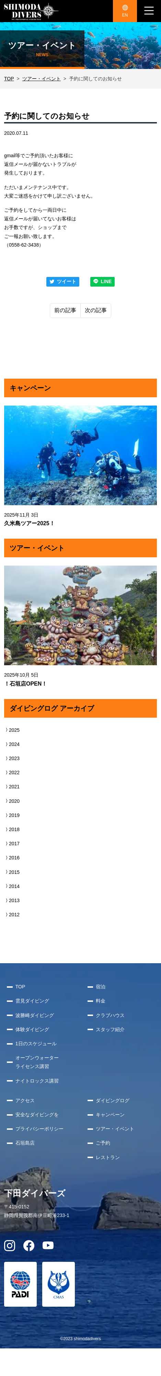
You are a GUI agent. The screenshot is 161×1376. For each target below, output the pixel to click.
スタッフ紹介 (110, 1029)
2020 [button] (12, 801)
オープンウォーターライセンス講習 (37, 1062)
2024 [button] (12, 744)
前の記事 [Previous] (65, 310)
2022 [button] (12, 772)
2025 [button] (12, 730)
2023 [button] (12, 758)
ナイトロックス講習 (37, 1081)
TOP (9, 78)
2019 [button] (12, 815)
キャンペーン (110, 1114)
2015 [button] (12, 872)
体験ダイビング (32, 1029)
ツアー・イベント (41, 78)
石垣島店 (25, 1143)
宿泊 (100, 986)
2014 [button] (12, 886)
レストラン (108, 1157)
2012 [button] (12, 914)
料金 (100, 1001)
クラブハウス (110, 1015)
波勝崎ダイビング (34, 1015)
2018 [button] (12, 829)
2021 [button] (12, 786)
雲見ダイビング (32, 1001)
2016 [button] (12, 857)
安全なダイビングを (37, 1114)
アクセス (25, 1100)
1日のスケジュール (36, 1043)
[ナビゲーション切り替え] (149, 11)
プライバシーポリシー (39, 1128)
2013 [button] (12, 900)
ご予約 (103, 1143)
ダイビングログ (112, 1100)
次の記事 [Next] (96, 310)
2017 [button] (12, 843)
